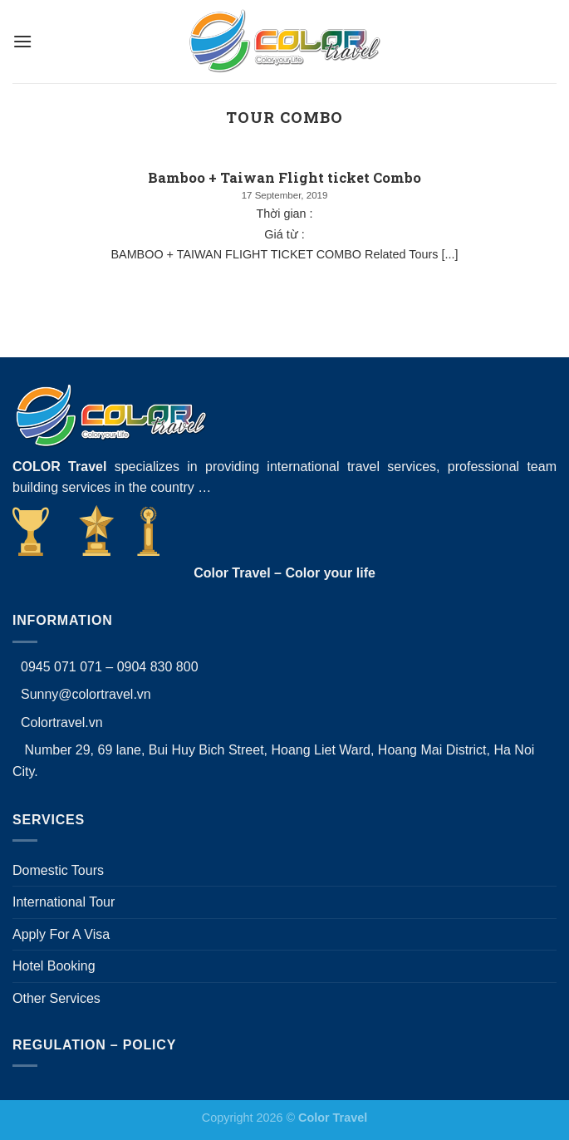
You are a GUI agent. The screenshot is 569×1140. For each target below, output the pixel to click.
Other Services (56, 998)
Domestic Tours (58, 870)
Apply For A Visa (61, 934)
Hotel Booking (54, 966)
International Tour (63, 902)
